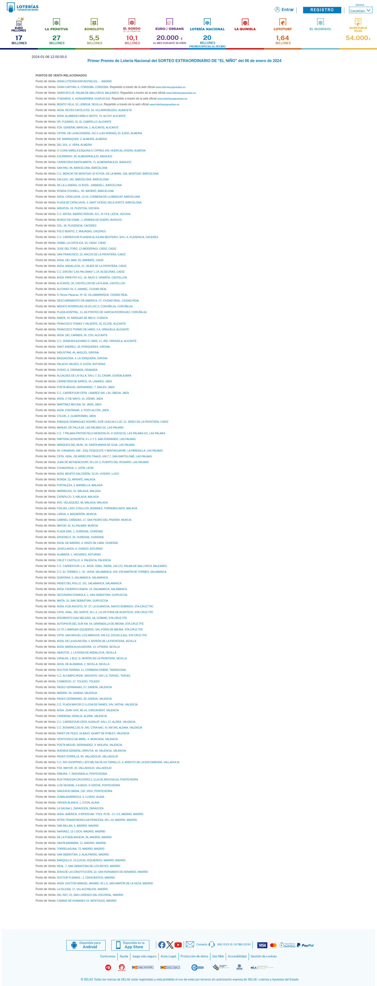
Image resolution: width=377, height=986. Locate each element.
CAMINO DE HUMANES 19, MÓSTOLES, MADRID (87, 900)
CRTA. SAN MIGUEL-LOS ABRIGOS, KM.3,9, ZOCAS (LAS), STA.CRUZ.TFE (102, 635)
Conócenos (107, 956)
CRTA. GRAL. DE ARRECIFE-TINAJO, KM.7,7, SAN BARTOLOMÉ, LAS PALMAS (104, 456)
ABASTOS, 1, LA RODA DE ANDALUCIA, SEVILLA (86, 652)
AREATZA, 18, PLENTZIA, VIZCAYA (78, 208)
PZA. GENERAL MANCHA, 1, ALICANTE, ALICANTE (88, 127)
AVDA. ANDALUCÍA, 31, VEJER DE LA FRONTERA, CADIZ (91, 265)
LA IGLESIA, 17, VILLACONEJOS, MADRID (82, 889)
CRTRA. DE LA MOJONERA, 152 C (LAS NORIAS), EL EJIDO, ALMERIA (99, 133)
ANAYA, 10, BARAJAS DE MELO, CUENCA (82, 317)
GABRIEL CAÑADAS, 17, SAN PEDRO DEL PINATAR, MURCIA (94, 519)
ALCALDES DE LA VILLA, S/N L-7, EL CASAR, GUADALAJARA (94, 375)
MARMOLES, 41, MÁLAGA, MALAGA (79, 491)
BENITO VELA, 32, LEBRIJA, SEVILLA (79, 104)
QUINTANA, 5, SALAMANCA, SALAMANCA (82, 577)
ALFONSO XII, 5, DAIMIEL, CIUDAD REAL (82, 289)
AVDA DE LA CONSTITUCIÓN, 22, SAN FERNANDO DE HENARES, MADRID (102, 871)
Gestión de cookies (264, 956)
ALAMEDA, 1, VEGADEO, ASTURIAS (79, 554)
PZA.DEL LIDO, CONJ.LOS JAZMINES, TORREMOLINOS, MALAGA (97, 508)
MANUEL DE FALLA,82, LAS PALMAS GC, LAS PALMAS (90, 427)
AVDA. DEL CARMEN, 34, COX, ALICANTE (82, 335)
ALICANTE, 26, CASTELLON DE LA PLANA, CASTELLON (91, 283)
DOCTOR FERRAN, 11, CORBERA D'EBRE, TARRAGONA (91, 669)
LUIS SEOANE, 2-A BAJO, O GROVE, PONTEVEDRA (88, 785)
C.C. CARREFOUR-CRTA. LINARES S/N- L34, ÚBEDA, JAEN (93, 392)
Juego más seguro (144, 956)
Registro (322, 10)
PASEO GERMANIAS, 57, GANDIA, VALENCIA (84, 687)
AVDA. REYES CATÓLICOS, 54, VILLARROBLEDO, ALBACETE (94, 110)
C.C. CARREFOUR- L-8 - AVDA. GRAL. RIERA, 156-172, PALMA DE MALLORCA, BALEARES (112, 566)
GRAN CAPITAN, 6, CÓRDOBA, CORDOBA (82, 87)
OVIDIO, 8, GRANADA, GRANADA (77, 369)
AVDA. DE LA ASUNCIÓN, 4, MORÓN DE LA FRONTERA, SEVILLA (96, 641)
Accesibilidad (237, 956)
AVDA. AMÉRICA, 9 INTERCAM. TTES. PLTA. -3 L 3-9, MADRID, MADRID (100, 814)
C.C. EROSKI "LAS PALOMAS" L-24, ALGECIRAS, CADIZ (91, 271)
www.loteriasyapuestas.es (170, 87)
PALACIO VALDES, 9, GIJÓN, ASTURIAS (81, 364)
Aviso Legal (168, 956)
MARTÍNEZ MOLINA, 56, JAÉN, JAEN (79, 404)
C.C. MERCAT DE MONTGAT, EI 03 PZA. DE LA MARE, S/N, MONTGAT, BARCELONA (108, 173)
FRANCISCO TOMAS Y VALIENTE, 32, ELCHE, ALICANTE (91, 323)
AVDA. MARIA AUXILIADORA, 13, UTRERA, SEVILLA (88, 646)
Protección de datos (194, 956)
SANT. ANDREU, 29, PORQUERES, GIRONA (83, 346)
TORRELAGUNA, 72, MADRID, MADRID (80, 848)
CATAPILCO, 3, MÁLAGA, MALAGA (78, 496)
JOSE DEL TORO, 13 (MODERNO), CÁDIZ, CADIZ (86, 248)
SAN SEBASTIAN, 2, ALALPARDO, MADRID (83, 854)
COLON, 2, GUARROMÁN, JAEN (76, 415)
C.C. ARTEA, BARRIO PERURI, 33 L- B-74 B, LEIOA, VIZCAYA (94, 214)
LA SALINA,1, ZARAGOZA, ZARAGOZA (80, 808)
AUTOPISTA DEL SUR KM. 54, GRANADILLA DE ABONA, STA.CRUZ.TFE (100, 623)
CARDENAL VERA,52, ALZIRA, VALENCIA (82, 716)
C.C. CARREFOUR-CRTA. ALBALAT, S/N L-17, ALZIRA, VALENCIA (96, 721)
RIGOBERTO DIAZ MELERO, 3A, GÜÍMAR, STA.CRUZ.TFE (92, 617)
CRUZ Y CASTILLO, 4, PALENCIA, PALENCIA (84, 560)
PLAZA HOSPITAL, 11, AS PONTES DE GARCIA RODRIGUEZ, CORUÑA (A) (102, 312)
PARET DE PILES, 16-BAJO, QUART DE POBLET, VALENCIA (93, 733)
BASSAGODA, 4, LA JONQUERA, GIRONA (82, 358)
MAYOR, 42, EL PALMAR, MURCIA (77, 525)
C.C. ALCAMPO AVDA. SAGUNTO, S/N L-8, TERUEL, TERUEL (94, 675)
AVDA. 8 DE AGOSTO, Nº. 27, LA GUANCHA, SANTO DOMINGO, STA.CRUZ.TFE (105, 606)
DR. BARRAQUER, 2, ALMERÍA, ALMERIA (82, 139)
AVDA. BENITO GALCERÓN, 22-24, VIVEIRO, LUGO (88, 473)
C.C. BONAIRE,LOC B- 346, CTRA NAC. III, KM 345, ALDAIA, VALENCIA (99, 727)
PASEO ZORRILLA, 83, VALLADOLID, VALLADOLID (87, 756)
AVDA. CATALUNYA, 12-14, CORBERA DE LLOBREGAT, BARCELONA (98, 196)
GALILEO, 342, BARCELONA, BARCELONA (83, 179)
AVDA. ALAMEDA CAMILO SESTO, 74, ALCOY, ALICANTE (91, 115)
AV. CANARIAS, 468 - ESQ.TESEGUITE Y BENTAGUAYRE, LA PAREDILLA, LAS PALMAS (110, 450)
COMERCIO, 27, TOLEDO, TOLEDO (78, 681)
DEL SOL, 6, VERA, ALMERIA (74, 144)
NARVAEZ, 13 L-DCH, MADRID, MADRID (81, 831)
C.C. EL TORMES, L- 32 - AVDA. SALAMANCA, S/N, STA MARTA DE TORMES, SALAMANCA (111, 571)
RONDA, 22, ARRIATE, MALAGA (76, 479)
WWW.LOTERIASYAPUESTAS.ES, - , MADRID (84, 81)
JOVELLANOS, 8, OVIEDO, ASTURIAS (80, 548)
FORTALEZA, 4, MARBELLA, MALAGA (79, 485)
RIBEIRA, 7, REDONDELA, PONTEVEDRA (82, 773)
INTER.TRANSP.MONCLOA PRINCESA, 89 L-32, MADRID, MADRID (97, 819)
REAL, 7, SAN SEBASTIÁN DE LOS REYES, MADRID (88, 866)
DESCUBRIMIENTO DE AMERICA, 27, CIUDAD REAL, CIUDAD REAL (98, 300)
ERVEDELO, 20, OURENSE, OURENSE (80, 537)
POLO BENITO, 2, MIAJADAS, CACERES (81, 231)
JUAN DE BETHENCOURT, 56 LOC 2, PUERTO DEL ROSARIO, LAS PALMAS (103, 462)
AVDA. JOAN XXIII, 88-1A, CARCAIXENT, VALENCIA (88, 710)
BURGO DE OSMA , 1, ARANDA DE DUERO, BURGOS (89, 219)
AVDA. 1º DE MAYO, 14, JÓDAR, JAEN (80, 398)
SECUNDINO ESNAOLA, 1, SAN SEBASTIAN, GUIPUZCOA (92, 594)
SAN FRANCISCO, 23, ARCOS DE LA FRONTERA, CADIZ (91, 254)
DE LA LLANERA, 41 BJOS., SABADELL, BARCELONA (89, 185)
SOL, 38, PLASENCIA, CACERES (76, 225)
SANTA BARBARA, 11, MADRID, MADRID (81, 843)
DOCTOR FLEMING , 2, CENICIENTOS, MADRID (86, 877)
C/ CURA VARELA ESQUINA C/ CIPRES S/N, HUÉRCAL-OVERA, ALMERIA (101, 150)
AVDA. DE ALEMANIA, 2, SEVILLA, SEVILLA (83, 664)
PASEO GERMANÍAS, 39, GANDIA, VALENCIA (84, 698)
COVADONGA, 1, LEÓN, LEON (75, 467)
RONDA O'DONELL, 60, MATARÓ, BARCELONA (85, 190)
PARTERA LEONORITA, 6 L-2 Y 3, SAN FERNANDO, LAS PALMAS (96, 439)
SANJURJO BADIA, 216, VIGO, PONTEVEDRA (84, 791)
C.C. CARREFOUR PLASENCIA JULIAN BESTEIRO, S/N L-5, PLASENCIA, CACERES (107, 237)
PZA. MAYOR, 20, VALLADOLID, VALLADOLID (84, 767)
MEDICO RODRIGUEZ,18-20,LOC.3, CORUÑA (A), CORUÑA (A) (95, 306)
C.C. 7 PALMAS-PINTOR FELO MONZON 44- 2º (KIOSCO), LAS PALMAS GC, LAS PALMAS (111, 433)
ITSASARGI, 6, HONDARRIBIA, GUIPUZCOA (83, 98)
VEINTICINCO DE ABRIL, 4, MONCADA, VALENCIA (87, 739)
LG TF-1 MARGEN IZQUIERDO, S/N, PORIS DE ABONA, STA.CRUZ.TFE (100, 629)
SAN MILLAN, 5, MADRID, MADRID (78, 825)
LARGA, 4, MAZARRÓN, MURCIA (77, 514)
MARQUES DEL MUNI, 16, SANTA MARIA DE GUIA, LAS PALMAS (96, 444)
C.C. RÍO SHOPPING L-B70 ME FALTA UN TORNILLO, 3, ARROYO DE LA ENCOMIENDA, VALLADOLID (118, 762)
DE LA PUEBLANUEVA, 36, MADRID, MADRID (84, 837)
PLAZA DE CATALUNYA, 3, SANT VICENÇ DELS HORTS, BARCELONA (99, 202)
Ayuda (124, 956)
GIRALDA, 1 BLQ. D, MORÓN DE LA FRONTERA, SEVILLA (92, 658)
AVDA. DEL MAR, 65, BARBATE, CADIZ (80, 260)
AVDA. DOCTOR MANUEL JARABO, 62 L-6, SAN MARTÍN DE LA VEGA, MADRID (105, 883)
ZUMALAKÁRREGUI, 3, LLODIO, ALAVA (80, 796)
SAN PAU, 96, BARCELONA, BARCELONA (82, 167)
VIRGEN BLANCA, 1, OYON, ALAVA (78, 802)
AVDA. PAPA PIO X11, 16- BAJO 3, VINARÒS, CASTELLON (92, 277)
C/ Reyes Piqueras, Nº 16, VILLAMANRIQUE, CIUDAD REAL (92, 294)
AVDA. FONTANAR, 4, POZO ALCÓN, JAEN (83, 410)
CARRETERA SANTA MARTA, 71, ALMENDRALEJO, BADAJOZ (94, 162)
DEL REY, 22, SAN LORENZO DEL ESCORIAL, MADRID (90, 894)
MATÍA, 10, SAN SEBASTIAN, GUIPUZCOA (82, 600)
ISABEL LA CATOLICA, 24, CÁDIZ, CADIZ (81, 242)
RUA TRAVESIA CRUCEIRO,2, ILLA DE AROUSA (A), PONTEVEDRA (97, 779)
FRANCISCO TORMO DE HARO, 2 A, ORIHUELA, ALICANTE (93, 329)
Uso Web (218, 956)
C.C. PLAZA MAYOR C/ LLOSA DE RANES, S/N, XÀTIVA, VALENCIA (97, 704)
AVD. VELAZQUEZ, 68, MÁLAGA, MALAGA (82, 502)
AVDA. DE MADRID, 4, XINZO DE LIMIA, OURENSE (87, 542)
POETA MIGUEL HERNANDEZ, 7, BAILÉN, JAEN (85, 387)
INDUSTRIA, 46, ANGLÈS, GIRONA (78, 352)
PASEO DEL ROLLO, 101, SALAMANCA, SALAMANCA (89, 583)
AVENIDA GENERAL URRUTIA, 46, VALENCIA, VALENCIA (91, 750)
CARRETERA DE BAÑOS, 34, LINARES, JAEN (84, 381)
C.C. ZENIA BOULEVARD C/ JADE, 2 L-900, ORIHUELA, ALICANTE (97, 340)
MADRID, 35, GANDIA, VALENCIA (77, 692)
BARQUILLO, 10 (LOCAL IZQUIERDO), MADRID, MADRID (91, 860)
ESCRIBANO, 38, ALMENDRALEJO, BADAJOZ (84, 156)
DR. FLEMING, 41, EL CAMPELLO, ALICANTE (84, 121)
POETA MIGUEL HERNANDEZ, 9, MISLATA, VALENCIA (89, 744)
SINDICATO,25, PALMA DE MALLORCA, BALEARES (88, 92)
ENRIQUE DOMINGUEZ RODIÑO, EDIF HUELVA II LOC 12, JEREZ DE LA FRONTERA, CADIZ (112, 421)
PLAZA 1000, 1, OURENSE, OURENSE (80, 531)
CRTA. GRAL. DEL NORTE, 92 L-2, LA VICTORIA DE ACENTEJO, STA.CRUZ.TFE (105, 612)
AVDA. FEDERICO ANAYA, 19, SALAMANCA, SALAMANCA (92, 589)
